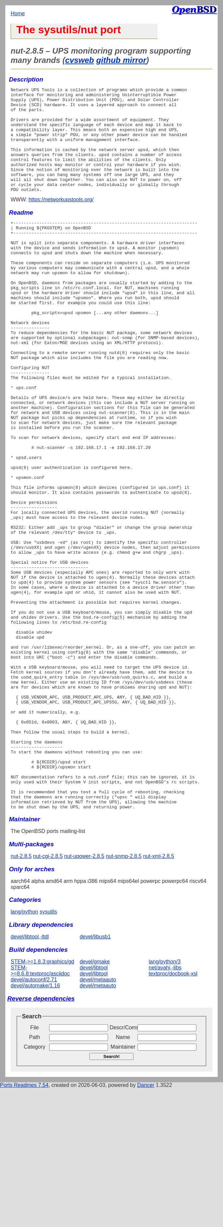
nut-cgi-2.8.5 (48, 995)
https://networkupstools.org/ (61, 220)
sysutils (48, 1050)
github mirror (121, 60)
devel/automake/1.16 (35, 1124)
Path (34, 1176)
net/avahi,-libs (165, 1106)
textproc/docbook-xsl (173, 1112)
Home (18, 13)
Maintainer (123, 1185)
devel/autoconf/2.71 (34, 1118)
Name (123, 1176)
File (34, 1166)
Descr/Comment (123, 1166)
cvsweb (79, 60)
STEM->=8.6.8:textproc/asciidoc (40, 1109)
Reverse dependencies (41, 1137)
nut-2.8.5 (21, 995)
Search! (111, 1195)
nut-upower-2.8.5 (84, 995)
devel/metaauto (98, 1118)
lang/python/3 (164, 1100)
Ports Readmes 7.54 (24, 1224)
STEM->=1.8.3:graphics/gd (42, 1100)
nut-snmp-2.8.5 (124, 995)
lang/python (24, 1050)
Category (35, 1185)
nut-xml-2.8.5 (158, 995)
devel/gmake (95, 1100)
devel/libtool (94, 1106)
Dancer (146, 1224)
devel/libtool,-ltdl (30, 1075)
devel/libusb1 (95, 1075)
